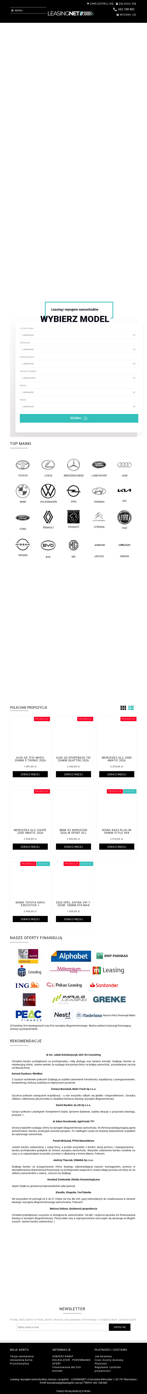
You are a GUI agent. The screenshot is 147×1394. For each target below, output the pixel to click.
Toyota (22, 467)
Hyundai (99, 493)
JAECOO (99, 547)
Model (79, 404)
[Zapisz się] (119, 1327)
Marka (79, 390)
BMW (22, 493)
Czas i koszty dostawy (109, 1360)
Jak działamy (103, 1356)
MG (73, 547)
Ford (22, 520)
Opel (73, 493)
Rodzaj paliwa (79, 361)
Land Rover (99, 467)
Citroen (99, 519)
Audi (124, 467)
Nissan (22, 547)
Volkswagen (48, 493)
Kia (124, 493)
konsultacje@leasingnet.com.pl (64, 1382)
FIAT (124, 519)
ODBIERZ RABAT (62, 1356)
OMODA (124, 547)
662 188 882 (100, 1382)
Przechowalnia (19, 1363)
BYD (48, 547)
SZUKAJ (78, 418)
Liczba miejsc (79, 333)
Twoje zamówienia (22, 1356)
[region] (73, 159)
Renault (48, 519)
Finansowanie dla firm (66, 1367)
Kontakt (57, 1370)
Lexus (48, 467)
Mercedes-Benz (73, 467)
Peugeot (73, 519)
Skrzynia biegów (79, 376)
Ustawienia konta (21, 1360)
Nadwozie (79, 347)
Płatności (101, 1363)
